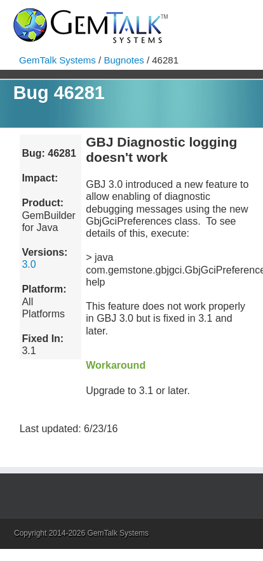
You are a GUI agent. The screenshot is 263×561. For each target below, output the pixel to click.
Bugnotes (124, 60)
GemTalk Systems (57, 60)
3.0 (29, 264)
